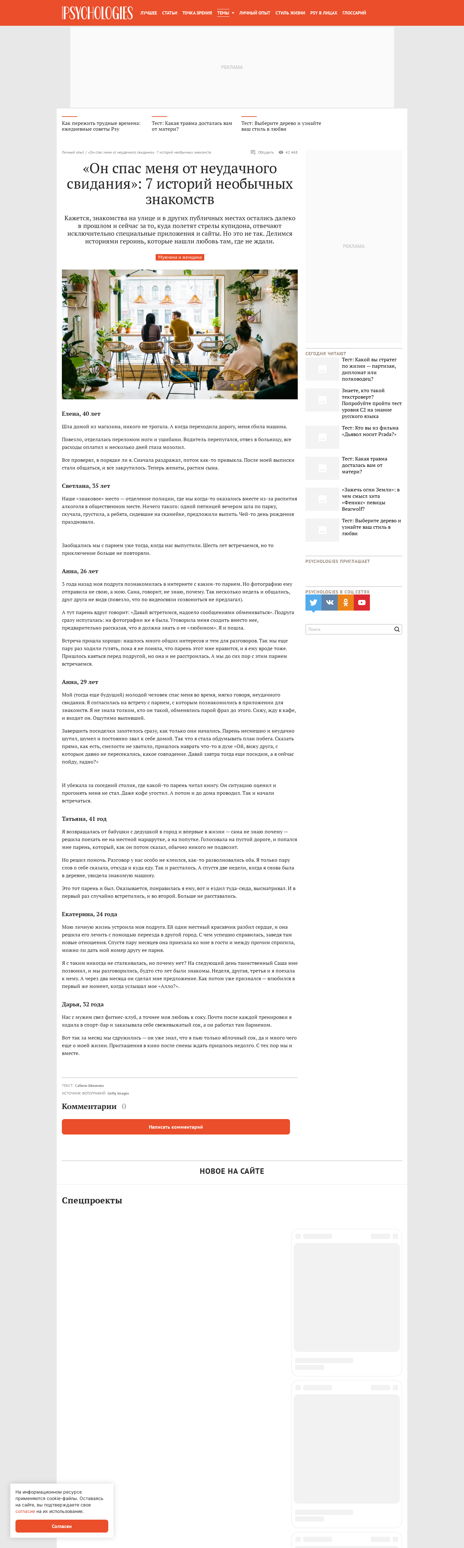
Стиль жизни (290, 13)
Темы (223, 13)
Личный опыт (254, 13)
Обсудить (262, 153)
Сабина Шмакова (89, 1086)
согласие (25, 1511)
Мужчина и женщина (180, 258)
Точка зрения (197, 13)
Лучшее (148, 13)
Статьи (169, 13)
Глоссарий (354, 13)
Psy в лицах (323, 13)
